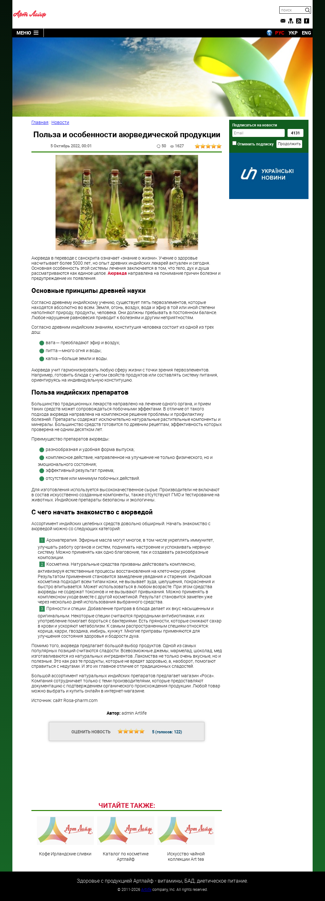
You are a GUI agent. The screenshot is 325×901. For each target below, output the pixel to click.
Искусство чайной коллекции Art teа (186, 838)
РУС (279, 32)
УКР (293, 32)
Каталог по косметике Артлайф (125, 838)
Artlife (146, 889)
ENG (306, 32)
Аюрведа (117, 273)
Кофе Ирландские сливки (65, 836)
